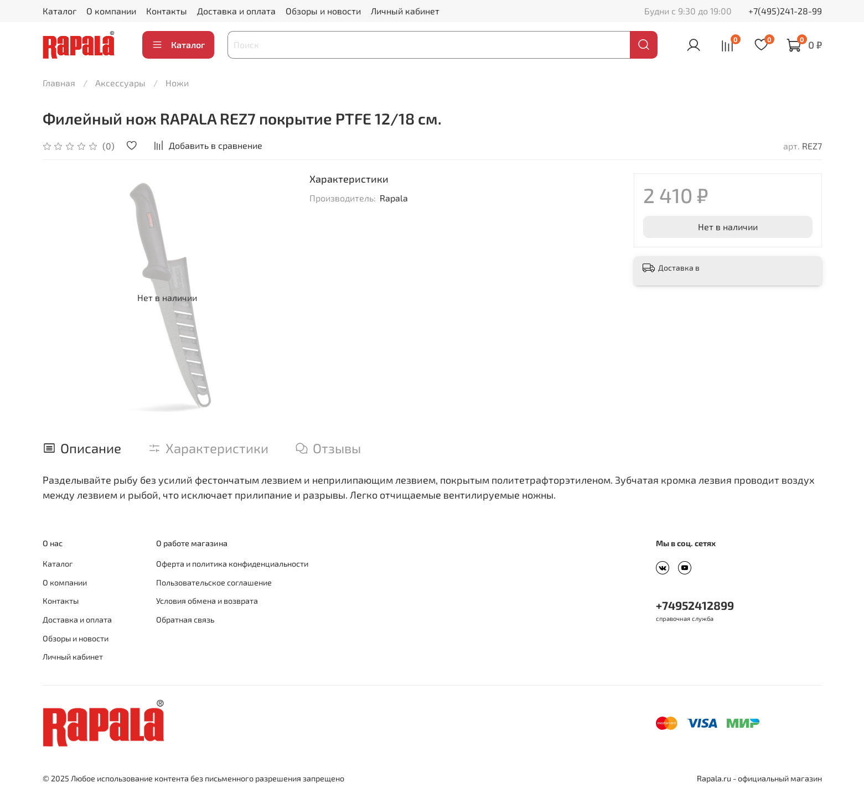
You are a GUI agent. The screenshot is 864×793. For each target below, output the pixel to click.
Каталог (59, 11)
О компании (111, 11)
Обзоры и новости (323, 11)
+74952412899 (695, 605)
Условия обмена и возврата (207, 600)
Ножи (177, 82)
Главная (59, 82)
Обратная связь (185, 619)
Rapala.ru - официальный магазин (759, 778)
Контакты (166, 11)
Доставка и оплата (236, 11)
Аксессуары (120, 82)
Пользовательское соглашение (214, 582)
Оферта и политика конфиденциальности (232, 563)
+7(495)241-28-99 (785, 11)
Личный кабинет (405, 11)
